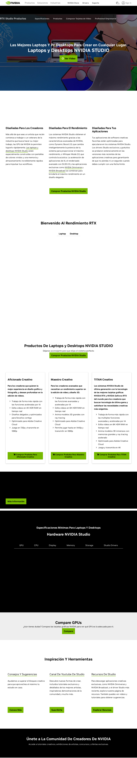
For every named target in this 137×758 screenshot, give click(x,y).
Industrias (55, 2)
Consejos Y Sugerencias (22, 674)
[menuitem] (29, 2)
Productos (30, 2)
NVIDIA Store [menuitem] (73, 3)
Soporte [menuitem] (95, 3)
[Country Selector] (117, 3)
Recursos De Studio (103, 674)
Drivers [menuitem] (85, 3)
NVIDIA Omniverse (73, 168)
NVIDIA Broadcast (57, 171)
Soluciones (42, 2)
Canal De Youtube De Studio (67, 674)
